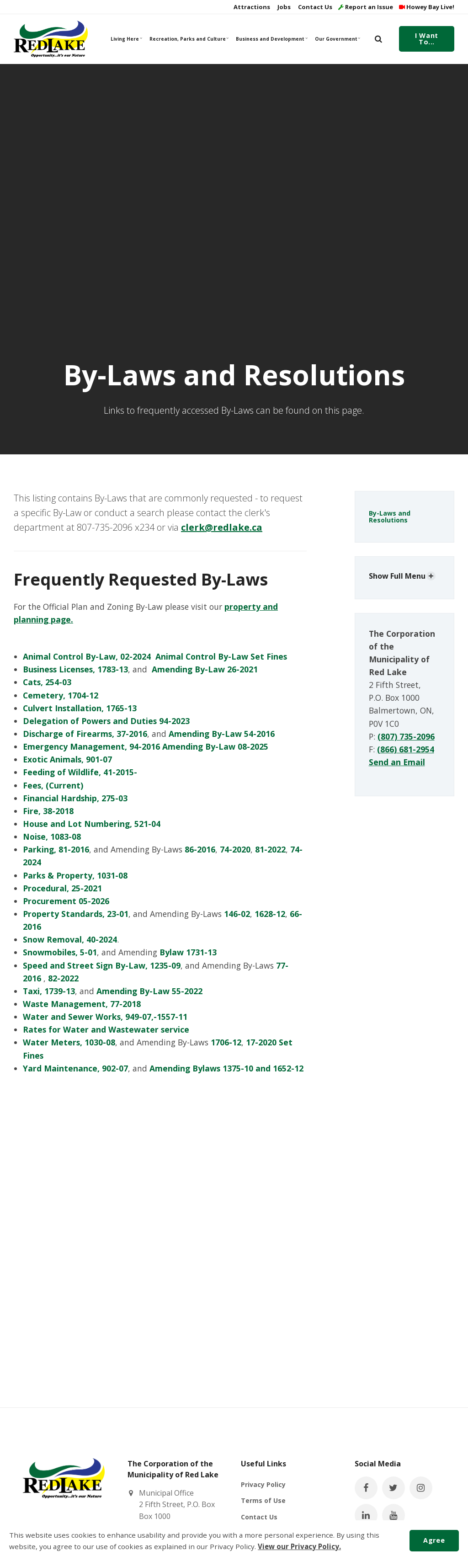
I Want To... (426, 38)
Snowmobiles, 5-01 (60, 952)
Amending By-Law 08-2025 (215, 746)
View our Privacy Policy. (299, 1546)
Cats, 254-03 (47, 682)
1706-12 (226, 1042)
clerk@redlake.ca (221, 527)
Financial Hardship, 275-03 (75, 798)
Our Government (338, 39)
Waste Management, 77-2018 (82, 1003)
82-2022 (63, 978)
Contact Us (314, 7)
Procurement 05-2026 (66, 900)
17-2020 (261, 1042)
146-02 (237, 913)
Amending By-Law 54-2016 (222, 733)
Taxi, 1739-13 (49, 991)
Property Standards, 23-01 (75, 913)
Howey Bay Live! (426, 7)
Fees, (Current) (53, 785)
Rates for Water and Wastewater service (106, 1029)
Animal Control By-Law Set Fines (221, 656)
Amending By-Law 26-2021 (205, 669)
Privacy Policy (263, 1484)
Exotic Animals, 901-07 (67, 759)
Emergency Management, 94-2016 (91, 746)
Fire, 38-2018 (48, 810)
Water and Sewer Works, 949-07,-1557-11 (105, 1016)
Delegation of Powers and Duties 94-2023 (106, 720)
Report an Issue (365, 7)
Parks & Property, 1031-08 (75, 875)
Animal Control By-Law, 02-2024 (87, 656)
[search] (378, 39)
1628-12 (270, 913)
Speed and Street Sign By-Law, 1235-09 (102, 965)
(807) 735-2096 (406, 736)
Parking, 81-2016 (56, 849)
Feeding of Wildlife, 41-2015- (80, 772)
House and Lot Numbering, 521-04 (91, 823)
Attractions (251, 7)
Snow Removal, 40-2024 (70, 939)
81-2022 (270, 849)
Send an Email (397, 762)
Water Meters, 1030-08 (69, 1042)
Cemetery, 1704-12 (62, 695)
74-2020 (235, 849)
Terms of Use (263, 1500)
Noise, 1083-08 (52, 836)
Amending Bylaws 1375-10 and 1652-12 (226, 1068)
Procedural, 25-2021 (62, 888)
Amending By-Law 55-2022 (149, 991)
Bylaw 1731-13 (188, 952)
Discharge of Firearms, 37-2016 (85, 733)
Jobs (283, 7)
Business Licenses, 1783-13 (75, 669)
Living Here (127, 39)
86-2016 (200, 849)
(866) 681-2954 (405, 749)
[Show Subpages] (431, 576)
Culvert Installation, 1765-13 (80, 708)
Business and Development (271, 39)
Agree (434, 1540)
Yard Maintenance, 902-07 (75, 1068)
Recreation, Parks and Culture (188, 39)
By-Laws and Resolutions (389, 516)
